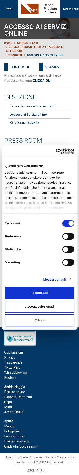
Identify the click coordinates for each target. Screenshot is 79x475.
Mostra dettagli (54, 279)
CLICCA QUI (42, 81)
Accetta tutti (39, 292)
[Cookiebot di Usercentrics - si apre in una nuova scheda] (56, 151)
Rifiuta (39, 320)
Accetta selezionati (39, 306)
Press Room (23, 140)
